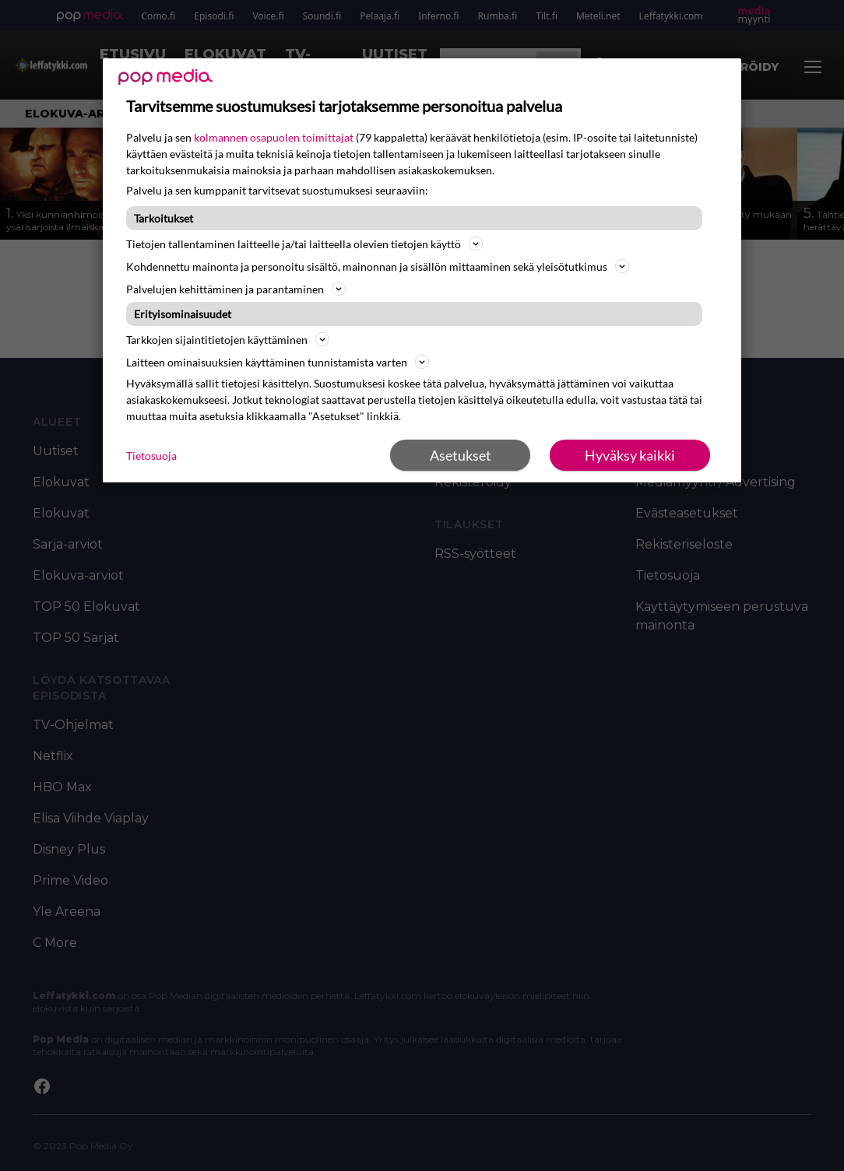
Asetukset (460, 455)
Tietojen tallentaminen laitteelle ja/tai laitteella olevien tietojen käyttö (304, 244)
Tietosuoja (151, 455)
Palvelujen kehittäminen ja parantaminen (236, 289)
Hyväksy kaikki (630, 455)
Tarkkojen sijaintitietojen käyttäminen (227, 339)
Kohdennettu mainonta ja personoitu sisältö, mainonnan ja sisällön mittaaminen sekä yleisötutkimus (377, 266)
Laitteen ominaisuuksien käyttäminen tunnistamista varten (277, 362)
